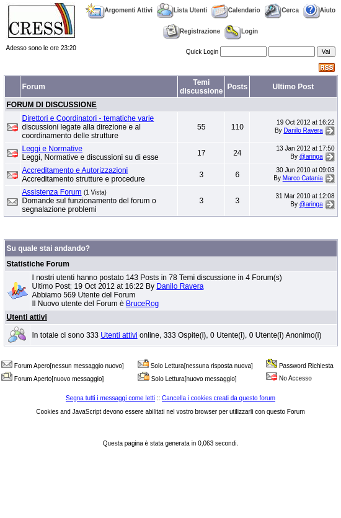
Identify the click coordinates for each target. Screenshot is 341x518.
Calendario (235, 10)
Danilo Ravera (302, 130)
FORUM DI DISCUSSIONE (52, 104)
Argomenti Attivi (119, 10)
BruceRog (142, 303)
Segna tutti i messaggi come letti (110, 398)
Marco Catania (303, 178)
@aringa (311, 156)
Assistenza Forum (52, 192)
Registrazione (192, 31)
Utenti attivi (27, 317)
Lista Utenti (182, 10)
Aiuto (319, 10)
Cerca (281, 10)
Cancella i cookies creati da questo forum (218, 398)
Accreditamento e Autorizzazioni (75, 170)
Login (241, 31)
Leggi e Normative (52, 148)
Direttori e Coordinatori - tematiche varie (88, 118)
